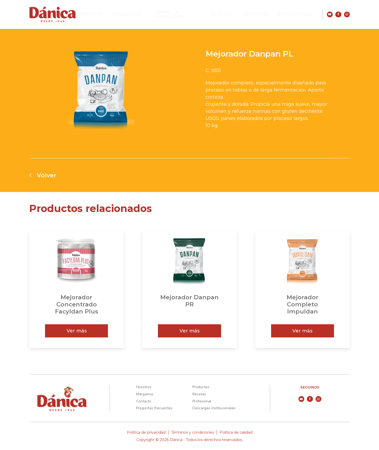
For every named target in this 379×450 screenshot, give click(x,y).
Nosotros (106, 14)
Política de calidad (236, 432)
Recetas (231, 14)
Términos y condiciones (192, 432)
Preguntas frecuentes (154, 408)
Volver (42, 175)
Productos (140, 14)
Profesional (297, 14)
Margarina (144, 394)
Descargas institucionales (214, 408)
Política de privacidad (146, 432)
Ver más (77, 331)
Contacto (262, 14)
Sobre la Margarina (189, 14)
